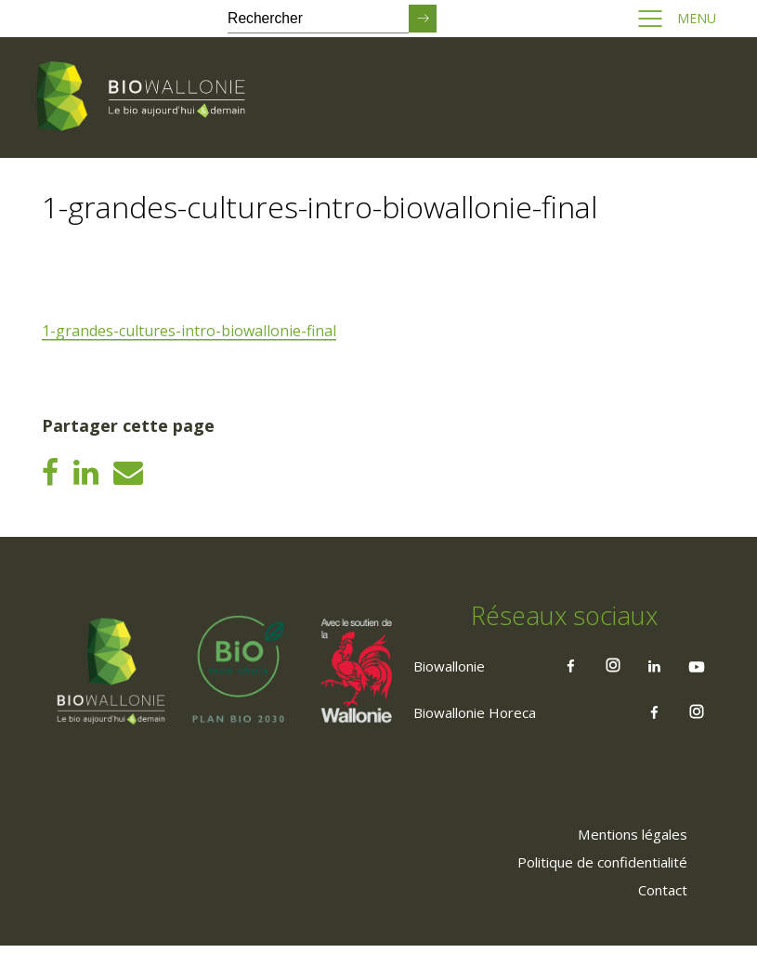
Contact (658, 922)
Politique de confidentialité (593, 894)
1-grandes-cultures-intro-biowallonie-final (192, 331)
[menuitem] (625, 867)
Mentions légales (625, 866)
